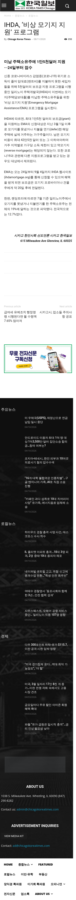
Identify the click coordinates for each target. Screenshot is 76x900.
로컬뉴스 (33, 15)
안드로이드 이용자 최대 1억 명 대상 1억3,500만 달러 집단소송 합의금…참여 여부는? (46, 441)
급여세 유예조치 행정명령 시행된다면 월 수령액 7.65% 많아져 (20, 316)
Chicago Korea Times (18, 39)
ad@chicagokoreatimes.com (31, 846)
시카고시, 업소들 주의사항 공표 (56, 314)
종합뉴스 (20, 15)
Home (7, 15)
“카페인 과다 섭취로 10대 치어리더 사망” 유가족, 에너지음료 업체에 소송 (47, 502)
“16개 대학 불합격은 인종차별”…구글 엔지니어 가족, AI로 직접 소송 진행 (46, 482)
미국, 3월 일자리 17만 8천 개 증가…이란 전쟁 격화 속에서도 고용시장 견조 (45, 688)
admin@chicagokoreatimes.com (38, 809)
